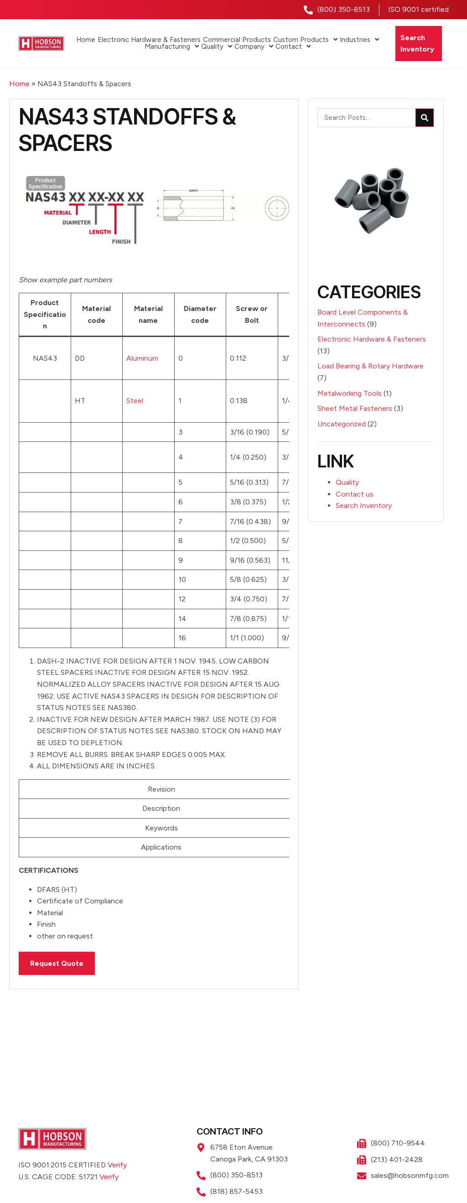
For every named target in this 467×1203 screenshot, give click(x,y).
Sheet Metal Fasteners (354, 408)
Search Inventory (364, 505)
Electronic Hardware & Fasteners (371, 339)
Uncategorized (341, 424)
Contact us (355, 494)
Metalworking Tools (349, 393)
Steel (134, 400)
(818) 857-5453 (236, 1191)
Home (19, 83)
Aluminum (142, 358)
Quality (347, 482)
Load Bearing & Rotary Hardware (370, 366)
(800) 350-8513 (343, 9)
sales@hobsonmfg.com (410, 1175)
